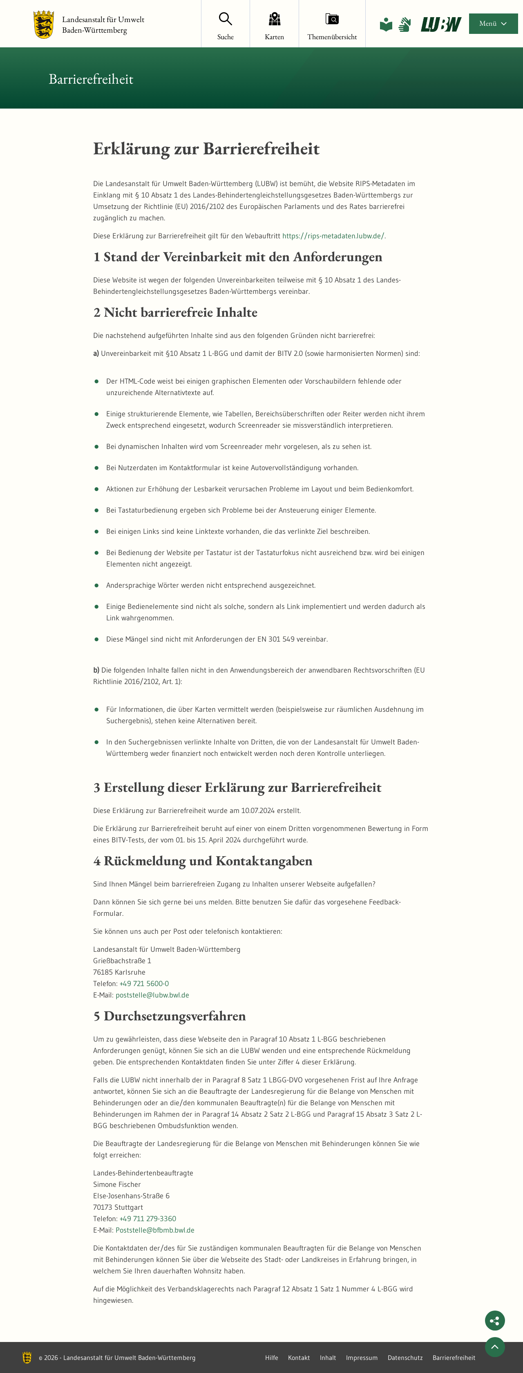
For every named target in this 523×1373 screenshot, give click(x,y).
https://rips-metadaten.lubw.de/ (333, 235)
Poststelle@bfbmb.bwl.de (155, 1230)
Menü (493, 23)
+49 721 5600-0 (144, 983)
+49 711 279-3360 (148, 1218)
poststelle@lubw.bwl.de (152, 995)
